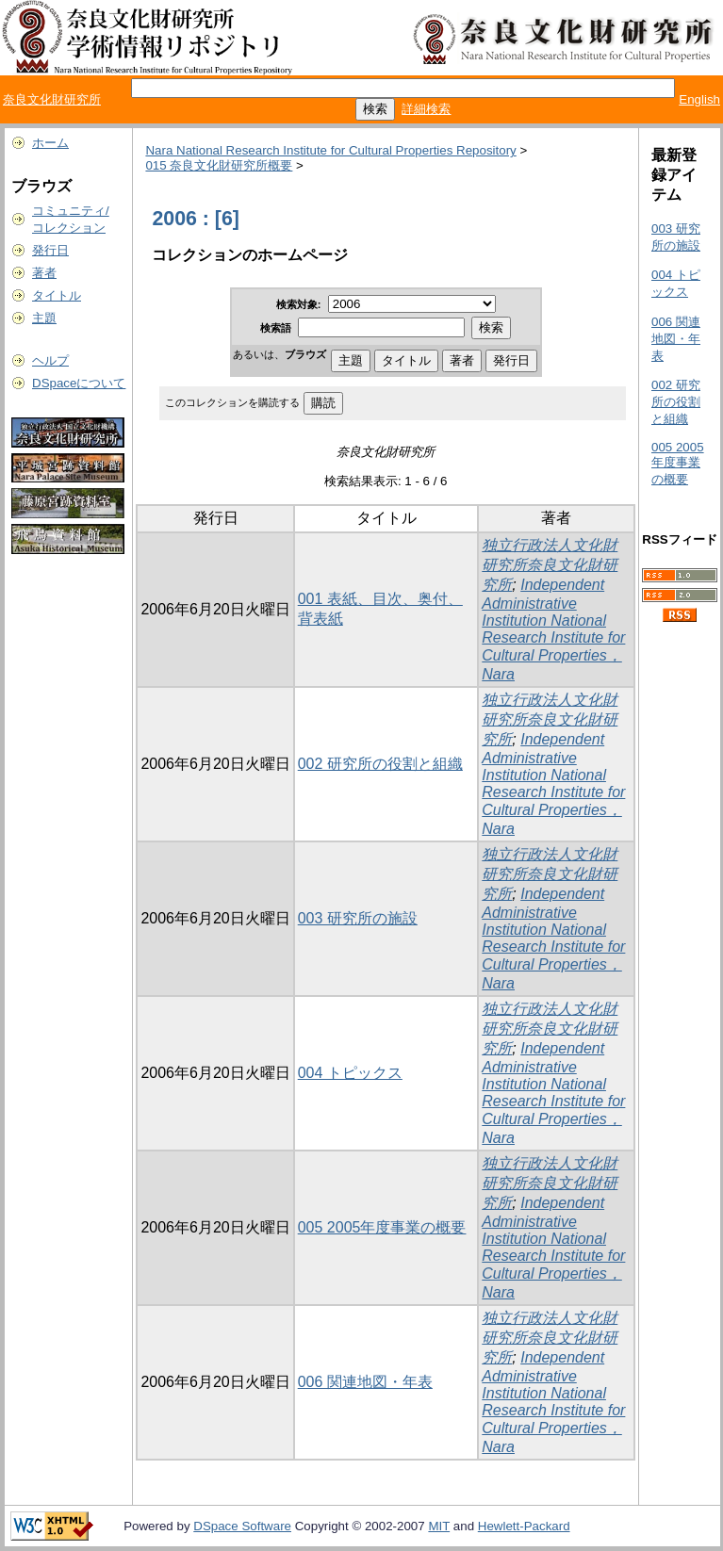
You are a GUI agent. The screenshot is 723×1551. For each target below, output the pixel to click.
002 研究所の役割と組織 (380, 764)
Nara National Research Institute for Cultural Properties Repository (330, 150)
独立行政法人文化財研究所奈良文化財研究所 (549, 565)
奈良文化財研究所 (52, 99)
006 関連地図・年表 (365, 1382)
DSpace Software (242, 1526)
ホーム (50, 143)
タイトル (56, 295)
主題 (44, 318)
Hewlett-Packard (524, 1526)
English (699, 99)
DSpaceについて (78, 383)
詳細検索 (426, 109)
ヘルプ (50, 360)
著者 (44, 273)
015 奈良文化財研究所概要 (218, 165)
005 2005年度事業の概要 (382, 1227)
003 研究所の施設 (358, 918)
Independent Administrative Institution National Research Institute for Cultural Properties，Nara (553, 629)
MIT (439, 1526)
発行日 (50, 250)
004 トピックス (350, 1073)
